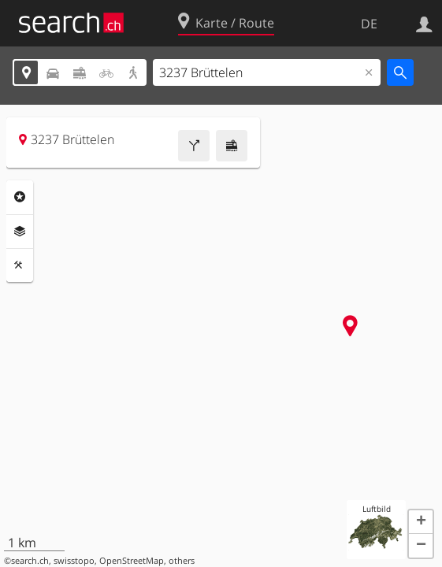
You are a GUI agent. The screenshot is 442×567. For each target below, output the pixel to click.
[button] (421, 522)
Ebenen (19, 231)
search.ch (30, 560)
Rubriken (19, 196)
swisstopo (74, 560)
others (182, 560)
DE (369, 23)
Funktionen (19, 265)
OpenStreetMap (131, 560)
